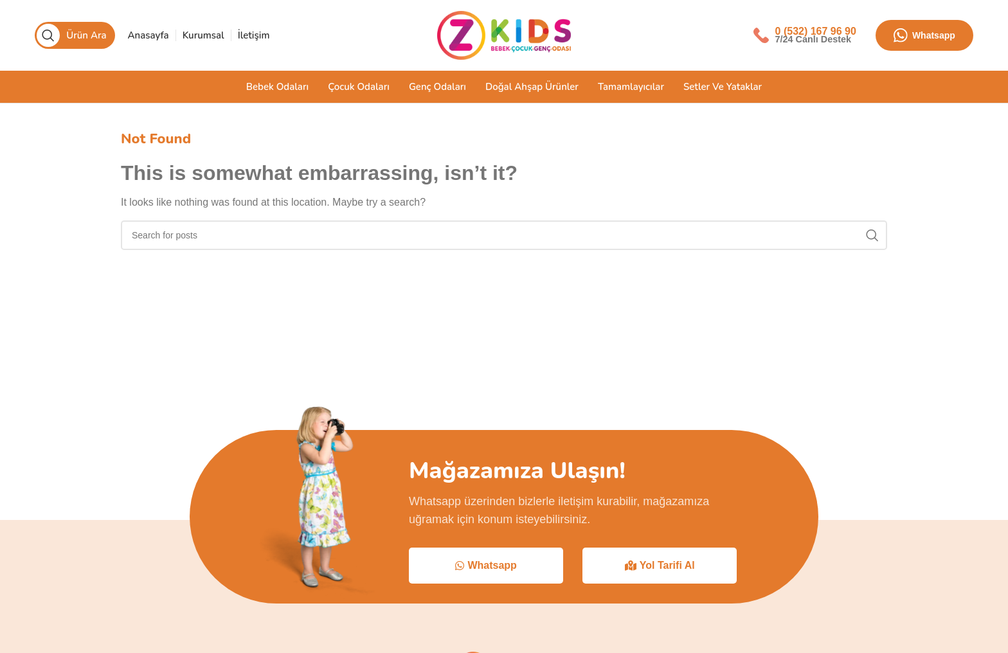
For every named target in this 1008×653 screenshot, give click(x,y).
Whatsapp (924, 35)
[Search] (74, 35)
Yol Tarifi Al (660, 565)
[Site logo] (504, 34)
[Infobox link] (804, 35)
